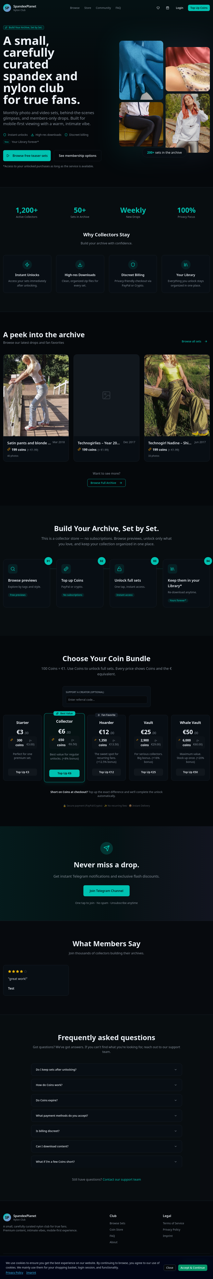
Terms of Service (173, 1223)
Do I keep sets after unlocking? (106, 1069)
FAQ (118, 8)
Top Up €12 (106, 772)
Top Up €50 (190, 772)
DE (87, 1263)
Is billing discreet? (106, 1131)
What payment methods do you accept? (106, 1115)
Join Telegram (196, 1263)
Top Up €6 (64, 773)
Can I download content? (106, 1146)
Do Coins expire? (106, 1100)
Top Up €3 (22, 772)
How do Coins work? (106, 1085)
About (114, 1242)
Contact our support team (122, 1179)
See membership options (77, 155)
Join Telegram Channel (106, 891)
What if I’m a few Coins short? (106, 1161)
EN (82, 1263)
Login (179, 8)
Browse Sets (117, 1223)
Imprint (168, 1236)
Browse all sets (194, 341)
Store (87, 8)
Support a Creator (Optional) (85, 692)
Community (103, 8)
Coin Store (116, 1229)
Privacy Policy (171, 1229)
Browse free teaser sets (27, 155)
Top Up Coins (198, 8)
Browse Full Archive (107, 483)
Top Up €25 (148, 772)
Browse (74, 8)
